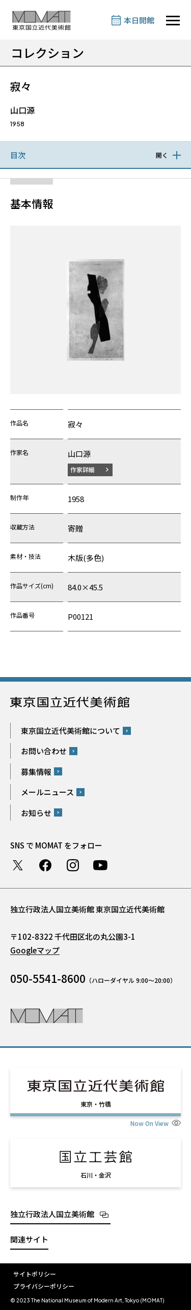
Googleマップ (35, 950)
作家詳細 (82, 469)
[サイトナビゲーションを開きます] (173, 20)
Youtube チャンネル (100, 865)
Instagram (72, 865)
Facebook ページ (45, 865)
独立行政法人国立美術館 (52, 1214)
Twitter (17, 865)
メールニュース (47, 792)
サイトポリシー (34, 1273)
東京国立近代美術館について (70, 730)
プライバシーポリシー (43, 1286)
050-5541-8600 (48, 978)
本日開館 (139, 20)
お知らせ (36, 812)
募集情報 (36, 771)
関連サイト (29, 1239)
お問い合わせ (44, 751)
